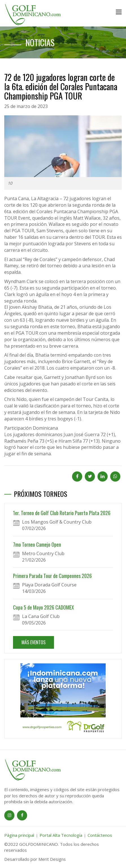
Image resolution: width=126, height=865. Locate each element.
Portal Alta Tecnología (61, 835)
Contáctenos (100, 835)
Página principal (19, 835)
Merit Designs (52, 859)
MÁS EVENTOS (33, 642)
